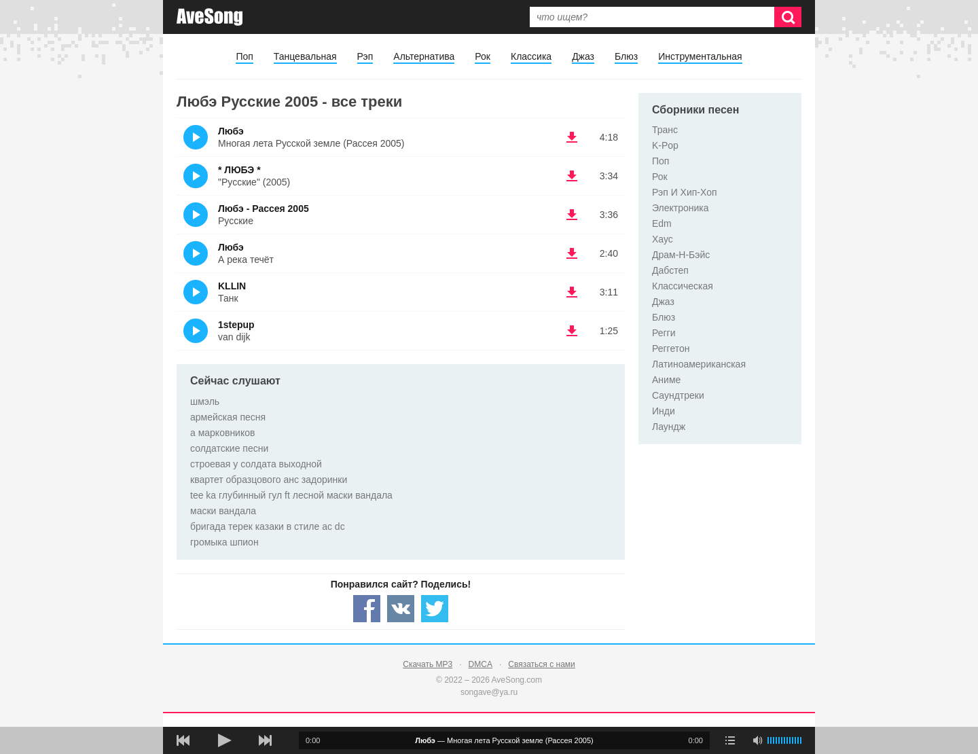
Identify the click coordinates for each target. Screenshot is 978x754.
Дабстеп (670, 270)
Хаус (662, 239)
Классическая (682, 286)
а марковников (222, 432)
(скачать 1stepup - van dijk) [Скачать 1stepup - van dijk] (572, 331)
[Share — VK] (400, 608)
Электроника (680, 207)
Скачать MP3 (427, 664)
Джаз (583, 56)
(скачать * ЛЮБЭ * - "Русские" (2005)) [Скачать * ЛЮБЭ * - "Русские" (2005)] (572, 176)
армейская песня (228, 417)
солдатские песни (229, 448)
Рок (482, 56)
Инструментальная (700, 56)
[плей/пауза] (224, 740)
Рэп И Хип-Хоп (684, 192)
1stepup (236, 324)
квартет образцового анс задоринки (268, 479)
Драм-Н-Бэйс (681, 254)
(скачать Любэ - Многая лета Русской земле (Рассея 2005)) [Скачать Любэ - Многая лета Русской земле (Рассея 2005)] (572, 137)
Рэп (365, 56)
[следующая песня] (264, 740)
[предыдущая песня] (183, 740)
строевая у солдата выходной (256, 464)
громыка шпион (224, 542)
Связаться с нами (541, 664)
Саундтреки (678, 395)
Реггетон (671, 348)
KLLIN (232, 286)
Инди (663, 411)
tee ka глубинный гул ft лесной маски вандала (291, 495)
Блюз (626, 56)
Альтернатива (423, 56)
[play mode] (730, 740)
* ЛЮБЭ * (239, 169)
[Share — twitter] (434, 608)
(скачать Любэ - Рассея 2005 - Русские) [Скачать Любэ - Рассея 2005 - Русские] (572, 214)
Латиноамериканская (699, 364)
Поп (244, 56)
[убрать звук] (757, 740)
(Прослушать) (195, 137)
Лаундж (668, 426)
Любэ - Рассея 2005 (263, 208)
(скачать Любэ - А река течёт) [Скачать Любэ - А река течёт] (572, 253)
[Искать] (787, 17)
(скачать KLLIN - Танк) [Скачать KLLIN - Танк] (572, 292)
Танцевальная (305, 56)
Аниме (666, 379)
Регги (664, 332)
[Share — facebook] (366, 608)
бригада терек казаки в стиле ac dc (267, 526)
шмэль (204, 401)
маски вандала (223, 510)
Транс (665, 129)
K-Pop (665, 145)
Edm (662, 223)
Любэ (231, 131)
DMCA (480, 664)
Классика (531, 56)
